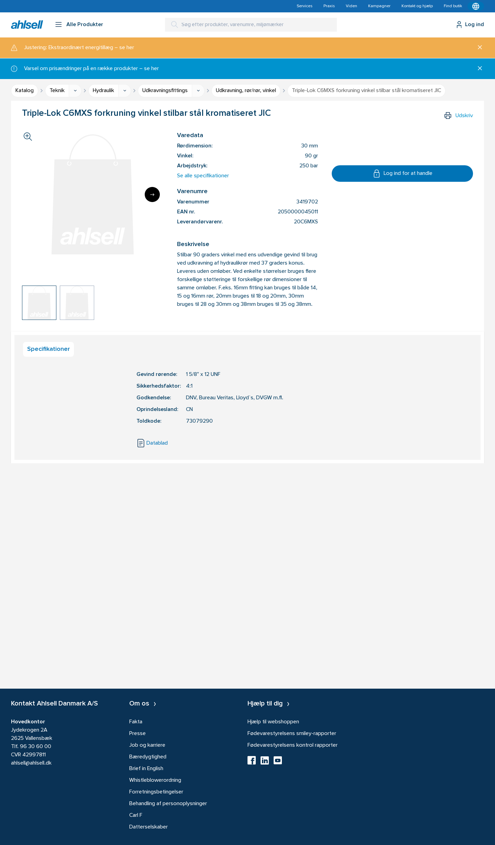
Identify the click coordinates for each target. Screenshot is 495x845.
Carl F (135, 815)
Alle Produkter (84, 24)
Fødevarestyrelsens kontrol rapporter (293, 745)
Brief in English (146, 768)
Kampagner (379, 6)
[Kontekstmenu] (476, 6)
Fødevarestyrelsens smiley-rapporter (292, 733)
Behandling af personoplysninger (168, 803)
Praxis (329, 6)
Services (304, 6)
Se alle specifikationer (203, 176)
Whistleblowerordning (155, 780)
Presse (137, 733)
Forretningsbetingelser (156, 792)
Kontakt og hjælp (417, 6)
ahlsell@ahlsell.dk (31, 763)
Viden (351, 6)
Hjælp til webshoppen (273, 722)
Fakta (135, 722)
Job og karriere (147, 745)
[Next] (152, 194)
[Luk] (477, 48)
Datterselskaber (148, 827)
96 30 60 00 (35, 746)
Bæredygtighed (147, 757)
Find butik (453, 6)
